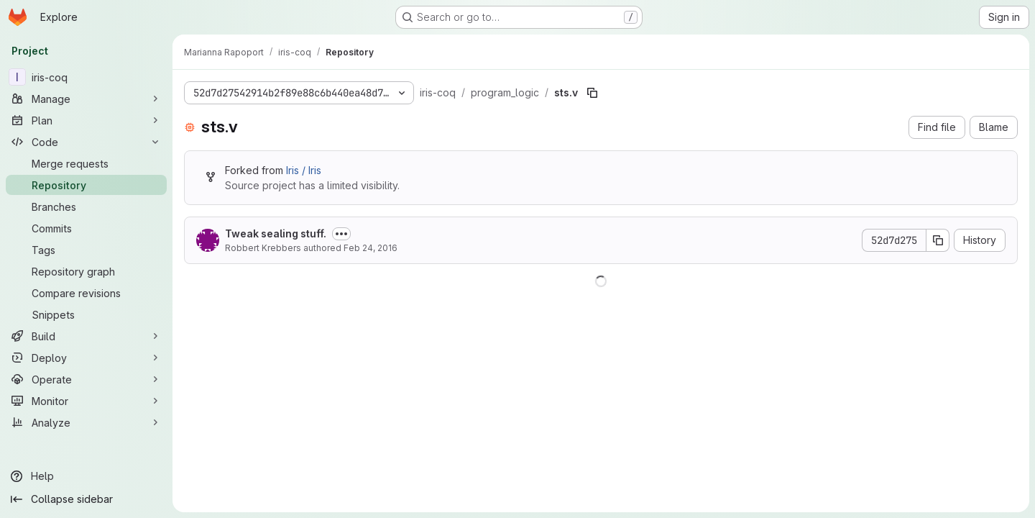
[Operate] (86, 379)
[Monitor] (86, 401)
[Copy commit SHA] (937, 240)
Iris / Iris (303, 170)
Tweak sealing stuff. (275, 233)
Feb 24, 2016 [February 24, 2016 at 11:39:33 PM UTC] (370, 247)
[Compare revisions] (86, 293)
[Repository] (86, 185)
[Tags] (86, 250)
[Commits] (86, 228)
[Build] (86, 336)
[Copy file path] (592, 92)
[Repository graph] (86, 271)
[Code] (86, 142)
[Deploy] (86, 357)
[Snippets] (86, 314)
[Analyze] (86, 422)
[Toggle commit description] (341, 233)
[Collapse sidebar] (86, 499)
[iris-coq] (86, 77)
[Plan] (86, 120)
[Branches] (86, 206)
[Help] (86, 476)
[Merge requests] (86, 163)
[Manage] (86, 98)
